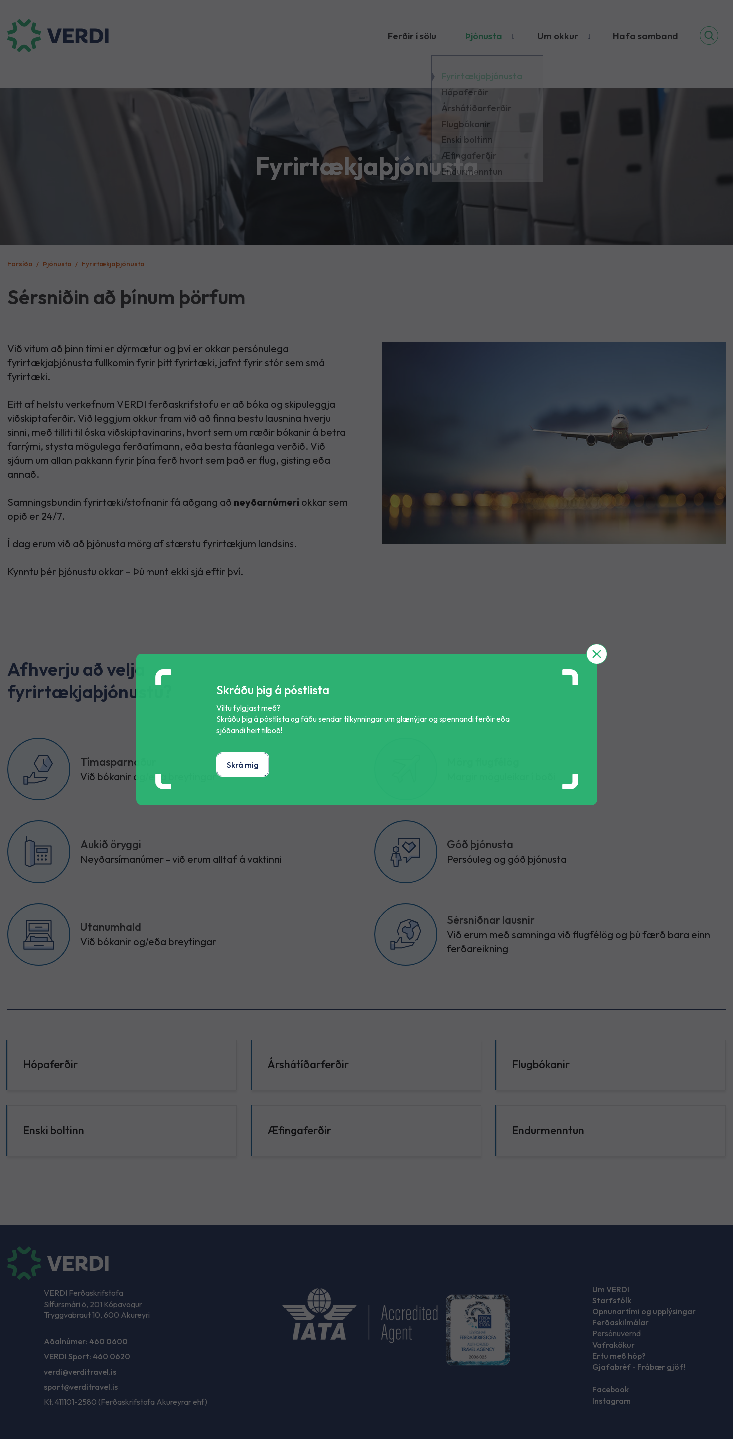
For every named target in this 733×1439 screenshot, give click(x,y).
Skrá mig (243, 765)
